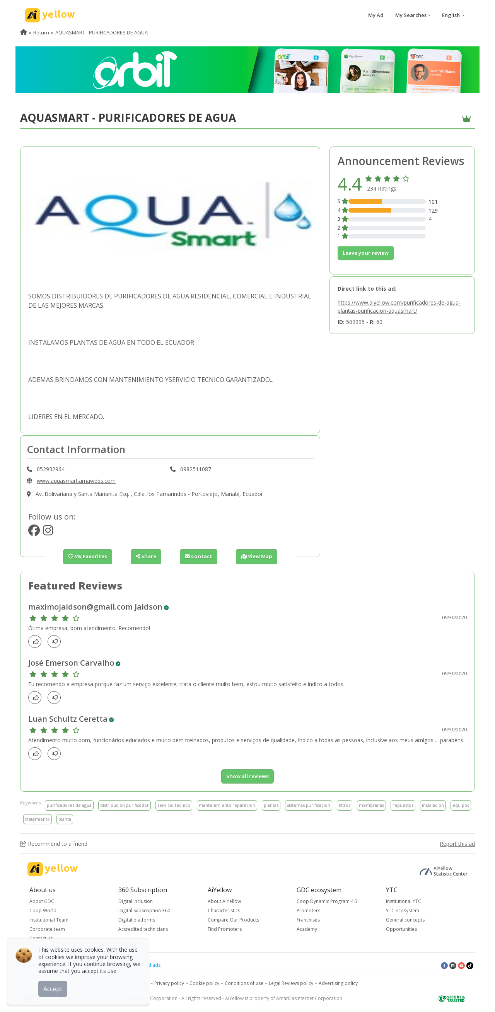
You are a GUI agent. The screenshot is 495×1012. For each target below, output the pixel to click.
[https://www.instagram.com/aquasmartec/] (48, 532)
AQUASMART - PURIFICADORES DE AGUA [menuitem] (101, 32)
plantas (271, 805)
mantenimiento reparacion (227, 805)
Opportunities (401, 929)
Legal (143, 983)
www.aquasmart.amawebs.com (76, 480)
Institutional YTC (403, 901)
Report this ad (457, 843)
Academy (307, 929)
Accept (53, 988)
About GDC (41, 901)
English (451, 15)
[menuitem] (23, 32)
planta (64, 819)
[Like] (36, 641)
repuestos (403, 805)
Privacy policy (169, 983)
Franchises (308, 920)
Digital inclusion (135, 901)
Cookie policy (204, 983)
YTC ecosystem (402, 910)
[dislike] (56, 641)
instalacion (433, 805)
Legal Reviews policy (291, 983)
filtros (344, 805)
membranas (371, 805)
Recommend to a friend (53, 843)
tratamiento (37, 819)
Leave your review (366, 252)
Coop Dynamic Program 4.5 (327, 901)
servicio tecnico (173, 805)
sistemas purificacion (308, 805)
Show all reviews (247, 776)
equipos (460, 805)
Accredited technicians (143, 929)
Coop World (42, 910)
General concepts (405, 920)
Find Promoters (225, 929)
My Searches (411, 15)
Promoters (308, 910)
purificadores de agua (69, 805)
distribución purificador (124, 805)
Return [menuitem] (41, 32)
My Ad (376, 15)
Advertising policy (338, 983)
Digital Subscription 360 (144, 910)
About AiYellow (224, 901)
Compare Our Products (233, 920)
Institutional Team (48, 920)
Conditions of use (244, 983)
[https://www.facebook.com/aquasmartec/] (34, 532)
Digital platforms (136, 920)
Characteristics (224, 910)
